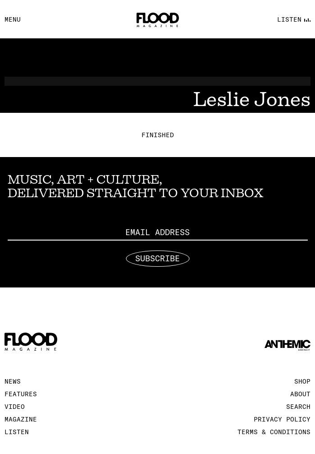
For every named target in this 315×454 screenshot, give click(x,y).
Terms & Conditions (273, 432)
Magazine (21, 419)
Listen (17, 432)
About (300, 394)
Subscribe (157, 258)
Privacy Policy (282, 419)
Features (21, 394)
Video (15, 407)
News (13, 381)
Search (298, 407)
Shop (302, 381)
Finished (158, 135)
